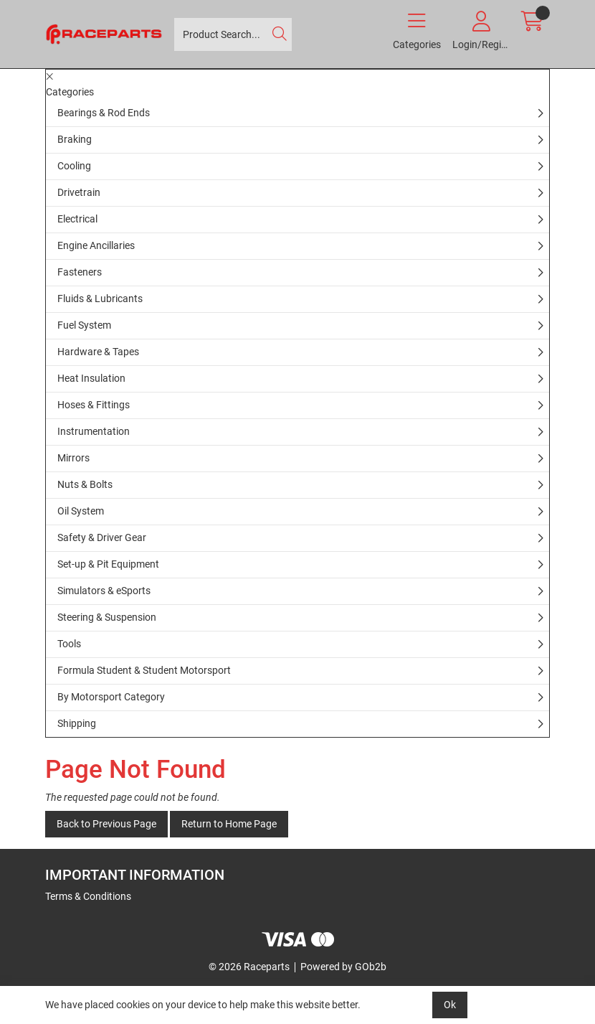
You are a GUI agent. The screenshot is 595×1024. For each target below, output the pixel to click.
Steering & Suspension (106, 617)
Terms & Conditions (88, 896)
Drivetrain (78, 192)
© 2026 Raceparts (249, 966)
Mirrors (73, 458)
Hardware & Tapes (98, 351)
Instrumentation (93, 431)
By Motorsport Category (111, 697)
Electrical (77, 219)
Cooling (74, 166)
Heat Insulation (91, 378)
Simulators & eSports (104, 590)
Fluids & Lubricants (100, 298)
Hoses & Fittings (93, 404)
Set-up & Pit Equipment (108, 564)
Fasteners (79, 272)
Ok (450, 1004)
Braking (74, 139)
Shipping (76, 723)
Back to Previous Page (106, 824)
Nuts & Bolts (85, 484)
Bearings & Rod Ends (103, 112)
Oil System (80, 511)
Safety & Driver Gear (101, 537)
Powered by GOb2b (343, 966)
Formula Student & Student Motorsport (144, 670)
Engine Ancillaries (96, 245)
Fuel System (84, 325)
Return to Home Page (229, 824)
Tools (69, 643)
